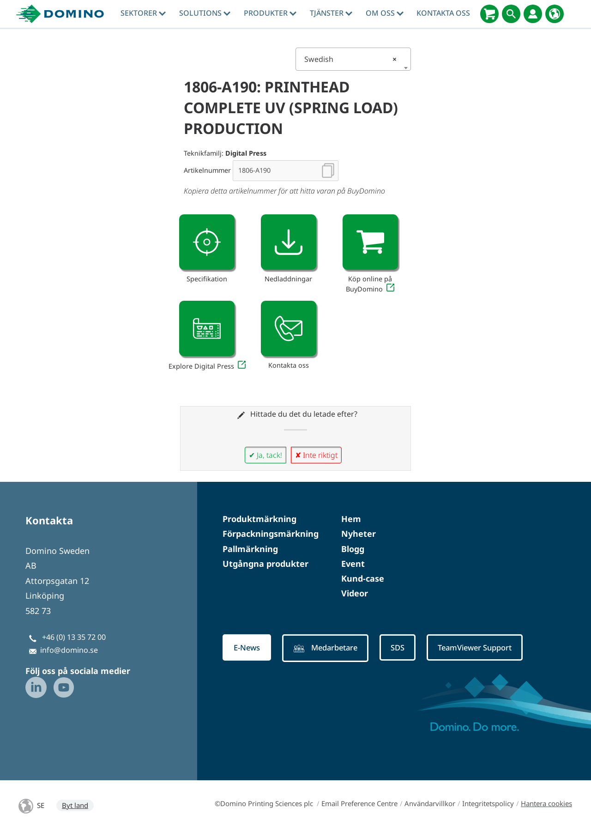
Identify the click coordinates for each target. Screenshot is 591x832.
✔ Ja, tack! (265, 455)
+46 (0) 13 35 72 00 (74, 637)
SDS (407, 648)
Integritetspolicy (488, 803)
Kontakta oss (443, 13)
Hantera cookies (546, 803)
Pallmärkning (250, 548)
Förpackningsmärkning (271, 533)
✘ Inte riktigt (316, 455)
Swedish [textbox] (350, 59)
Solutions (204, 13)
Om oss (385, 13)
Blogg (352, 548)
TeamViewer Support (489, 648)
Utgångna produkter (265, 563)
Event (353, 563)
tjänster (331, 13)
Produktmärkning (259, 518)
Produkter (270, 13)
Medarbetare (331, 648)
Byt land (75, 805)
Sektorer (143, 13)
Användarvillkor (429, 803)
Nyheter (358, 533)
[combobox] (353, 59)
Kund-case (362, 578)
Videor (354, 593)
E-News (248, 648)
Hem (351, 518)
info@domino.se (69, 650)
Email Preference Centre (359, 803)
